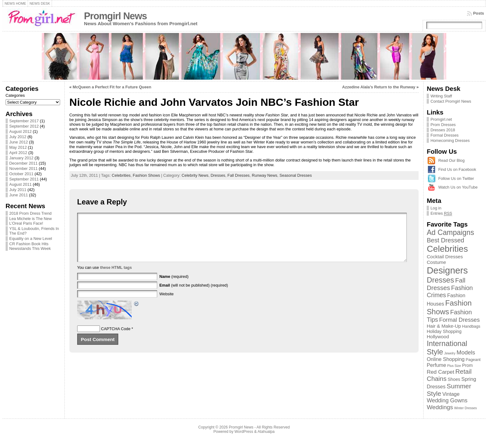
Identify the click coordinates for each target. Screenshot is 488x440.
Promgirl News (115, 16)
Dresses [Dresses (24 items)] (440, 280)
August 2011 (20, 184)
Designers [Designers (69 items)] (447, 270)
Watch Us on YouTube (457, 187)
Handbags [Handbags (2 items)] (471, 326)
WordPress (243, 431)
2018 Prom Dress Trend (30, 213)
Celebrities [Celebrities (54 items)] (447, 249)
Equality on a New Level (30, 238)
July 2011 (17, 189)
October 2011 (21, 173)
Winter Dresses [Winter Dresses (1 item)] (465, 408)
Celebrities (121, 175)
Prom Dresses (443, 124)
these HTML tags (116, 276)
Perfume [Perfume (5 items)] (436, 365)
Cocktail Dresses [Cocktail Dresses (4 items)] (445, 256)
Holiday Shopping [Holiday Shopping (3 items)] (444, 331)
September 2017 (24, 121)
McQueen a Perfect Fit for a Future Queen (112, 87)
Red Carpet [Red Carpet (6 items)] (440, 372)
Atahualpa (265, 431)
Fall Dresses (239, 175)
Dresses (218, 175)
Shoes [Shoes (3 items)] (454, 379)
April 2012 (18, 152)
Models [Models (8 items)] (466, 352)
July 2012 (17, 136)
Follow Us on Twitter (456, 178)
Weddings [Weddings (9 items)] (440, 407)
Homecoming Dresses (450, 140)
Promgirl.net (441, 119)
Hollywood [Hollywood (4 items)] (438, 336)
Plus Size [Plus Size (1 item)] (454, 365)
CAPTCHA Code (115, 338)
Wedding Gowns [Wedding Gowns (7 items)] (447, 400)
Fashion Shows (146, 175)
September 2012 (24, 126)
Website (166, 303)
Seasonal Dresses (295, 175)
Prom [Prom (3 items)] (467, 365)
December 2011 (23, 163)
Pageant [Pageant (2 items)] (473, 359)
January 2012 (21, 158)
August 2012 (20, 131)
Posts (478, 13)
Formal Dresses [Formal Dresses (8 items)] (459, 319)
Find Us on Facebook (457, 169)
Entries (441, 213)
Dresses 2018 (442, 130)
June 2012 (18, 142)
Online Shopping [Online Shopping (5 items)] (446, 359)
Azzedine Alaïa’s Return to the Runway (378, 87)
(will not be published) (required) (193, 294)
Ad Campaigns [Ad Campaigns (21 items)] (450, 232)
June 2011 (18, 195)
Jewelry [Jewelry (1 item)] (449, 353)
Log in (435, 208)
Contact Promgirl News (450, 101)
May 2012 (18, 147)
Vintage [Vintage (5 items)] (450, 394)
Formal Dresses (444, 135)
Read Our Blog (451, 160)
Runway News (264, 175)
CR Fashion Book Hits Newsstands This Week (30, 246)
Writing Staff (441, 96)
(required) (174, 285)
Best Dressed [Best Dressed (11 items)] (445, 240)
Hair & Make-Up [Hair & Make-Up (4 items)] (444, 326)
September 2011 (24, 179)
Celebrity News (195, 175)
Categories (15, 95)
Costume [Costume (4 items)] (436, 262)
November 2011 (23, 168)
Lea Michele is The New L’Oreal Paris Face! (30, 221)
